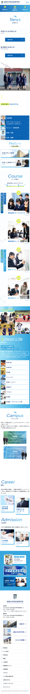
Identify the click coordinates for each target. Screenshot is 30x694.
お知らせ (15, 20)
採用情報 (5, 669)
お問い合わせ (6, 680)
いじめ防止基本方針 (8, 676)
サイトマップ (6, 687)
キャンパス (15, 424)
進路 (8, 483)
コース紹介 (15, 177)
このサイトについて (8, 683)
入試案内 (11, 520)
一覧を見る (10, 39)
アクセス (5, 672)
